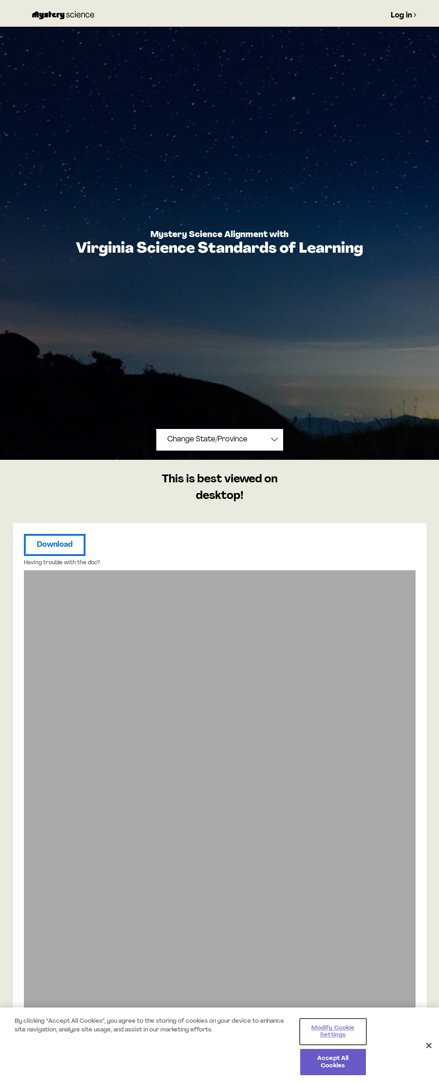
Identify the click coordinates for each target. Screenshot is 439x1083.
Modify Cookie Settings (333, 1034)
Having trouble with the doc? (62, 563)
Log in (403, 15)
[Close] (429, 1048)
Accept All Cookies (332, 1064)
